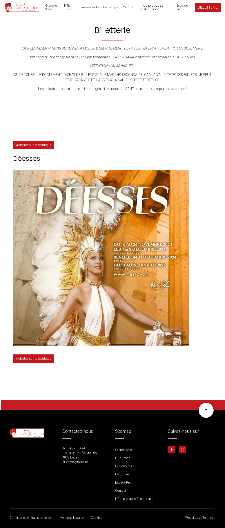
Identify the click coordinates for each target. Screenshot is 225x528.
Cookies (96, 517)
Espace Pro (182, 7)
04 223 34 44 (76, 448)
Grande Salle (51, 7)
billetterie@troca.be (75, 462)
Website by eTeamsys (200, 517)
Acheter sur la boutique (33, 145)
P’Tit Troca (68, 7)
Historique (111, 7)
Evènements (89, 7)
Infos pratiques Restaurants (151, 7)
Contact (129, 7)
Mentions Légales (72, 517)
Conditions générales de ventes (31, 517)
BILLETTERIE (208, 7)
